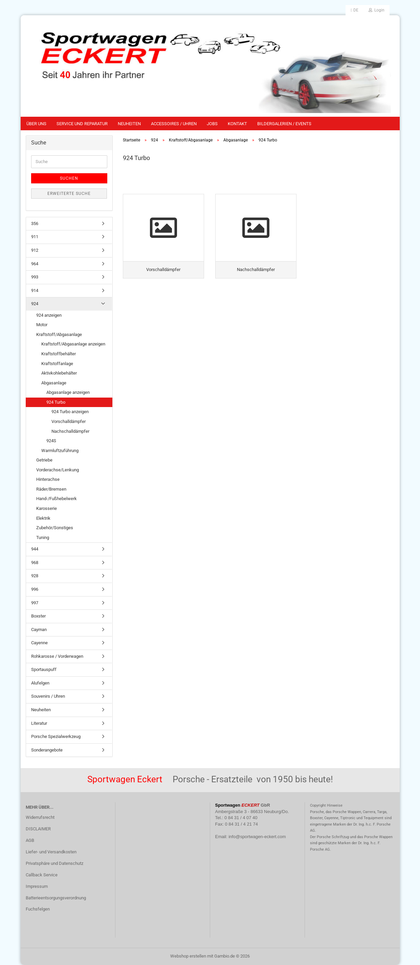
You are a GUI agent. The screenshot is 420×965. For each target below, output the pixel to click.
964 (34, 263)
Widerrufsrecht (40, 817)
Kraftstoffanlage (57, 363)
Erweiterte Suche (69, 193)
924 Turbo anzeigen (70, 411)
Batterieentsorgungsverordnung (56, 897)
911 (34, 236)
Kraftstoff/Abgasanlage (59, 334)
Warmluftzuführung (60, 450)
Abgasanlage (53, 382)
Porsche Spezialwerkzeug (56, 736)
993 (34, 276)
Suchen (69, 178)
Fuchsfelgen (38, 909)
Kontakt (237, 123)
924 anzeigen (49, 315)
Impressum (37, 886)
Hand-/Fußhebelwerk (56, 498)
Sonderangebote (47, 750)
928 (34, 575)
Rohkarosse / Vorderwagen (57, 656)
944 (34, 549)
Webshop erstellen (188, 956)
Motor (41, 324)
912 (34, 250)
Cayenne (39, 642)
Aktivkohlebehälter (59, 373)
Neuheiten (129, 123)
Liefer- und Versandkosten (51, 851)
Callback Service (42, 874)
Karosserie (46, 508)
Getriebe (44, 460)
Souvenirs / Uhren (48, 696)
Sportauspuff (44, 669)
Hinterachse (48, 479)
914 (34, 290)
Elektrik (43, 518)
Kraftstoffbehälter (58, 353)
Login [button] (376, 10)
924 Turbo (55, 402)
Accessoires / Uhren (174, 123)
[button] (354, 10)
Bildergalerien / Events (284, 123)
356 (34, 223)
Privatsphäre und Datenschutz (54, 863)
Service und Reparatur (82, 123)
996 (34, 589)
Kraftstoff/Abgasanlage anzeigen (73, 343)
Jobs (212, 123)
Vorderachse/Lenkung (57, 469)
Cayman (39, 629)
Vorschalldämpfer (68, 421)
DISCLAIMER (38, 828)
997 (34, 602)
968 (34, 562)
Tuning (42, 537)
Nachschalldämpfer (70, 431)
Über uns (36, 123)
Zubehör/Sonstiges (54, 527)
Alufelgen (40, 683)
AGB (30, 840)
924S (51, 440)
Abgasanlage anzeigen (68, 392)
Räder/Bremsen (51, 489)
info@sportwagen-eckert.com (257, 836)
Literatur (39, 723)
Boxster (38, 616)
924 (34, 303)
